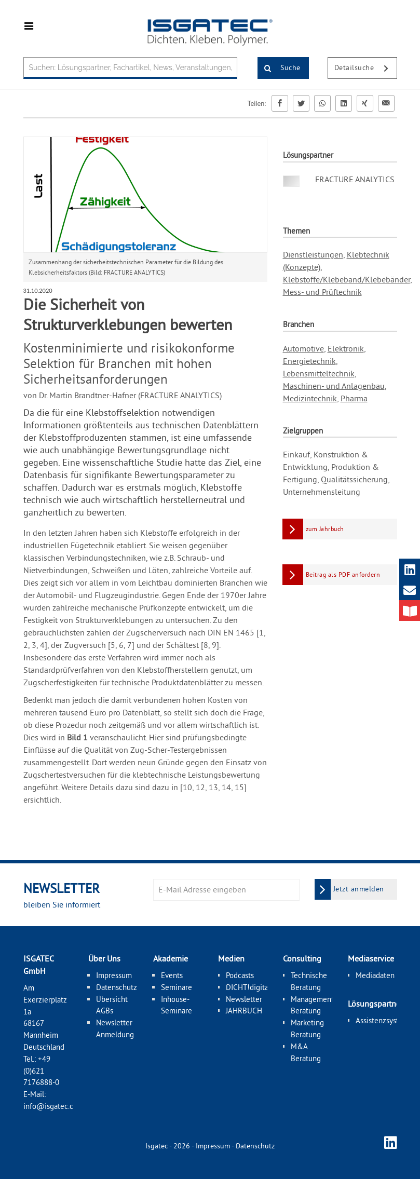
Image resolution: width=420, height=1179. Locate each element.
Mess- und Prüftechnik (322, 292)
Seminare (176, 987)
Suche (279, 68)
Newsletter (244, 999)
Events (172, 975)
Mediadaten (375, 975)
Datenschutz (116, 987)
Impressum (114, 975)
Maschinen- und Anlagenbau (334, 386)
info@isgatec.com (53, 1106)
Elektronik (346, 348)
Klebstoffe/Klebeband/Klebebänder (346, 279)
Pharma (354, 398)
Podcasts (240, 975)
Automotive (303, 348)
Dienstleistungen (313, 254)
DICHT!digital (248, 987)
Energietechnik (309, 361)
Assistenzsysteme (384, 1020)
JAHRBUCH (244, 1010)
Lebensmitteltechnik (319, 373)
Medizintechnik (310, 398)
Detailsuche (365, 68)
